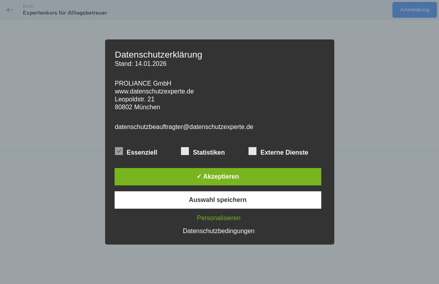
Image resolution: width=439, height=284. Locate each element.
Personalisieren (218, 218)
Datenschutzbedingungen (218, 231)
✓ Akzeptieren (217, 176)
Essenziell (136, 151)
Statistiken (203, 151)
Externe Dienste (278, 151)
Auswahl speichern (218, 199)
